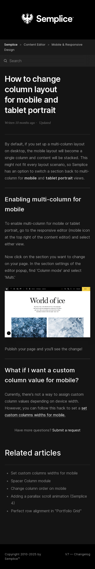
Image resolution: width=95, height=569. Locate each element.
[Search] (47, 61)
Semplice (11, 44)
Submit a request (66, 430)
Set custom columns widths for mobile (44, 473)
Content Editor (34, 44)
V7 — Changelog (77, 554)
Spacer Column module (31, 480)
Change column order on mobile (38, 488)
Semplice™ (12, 558)
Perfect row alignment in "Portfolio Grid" (46, 510)
